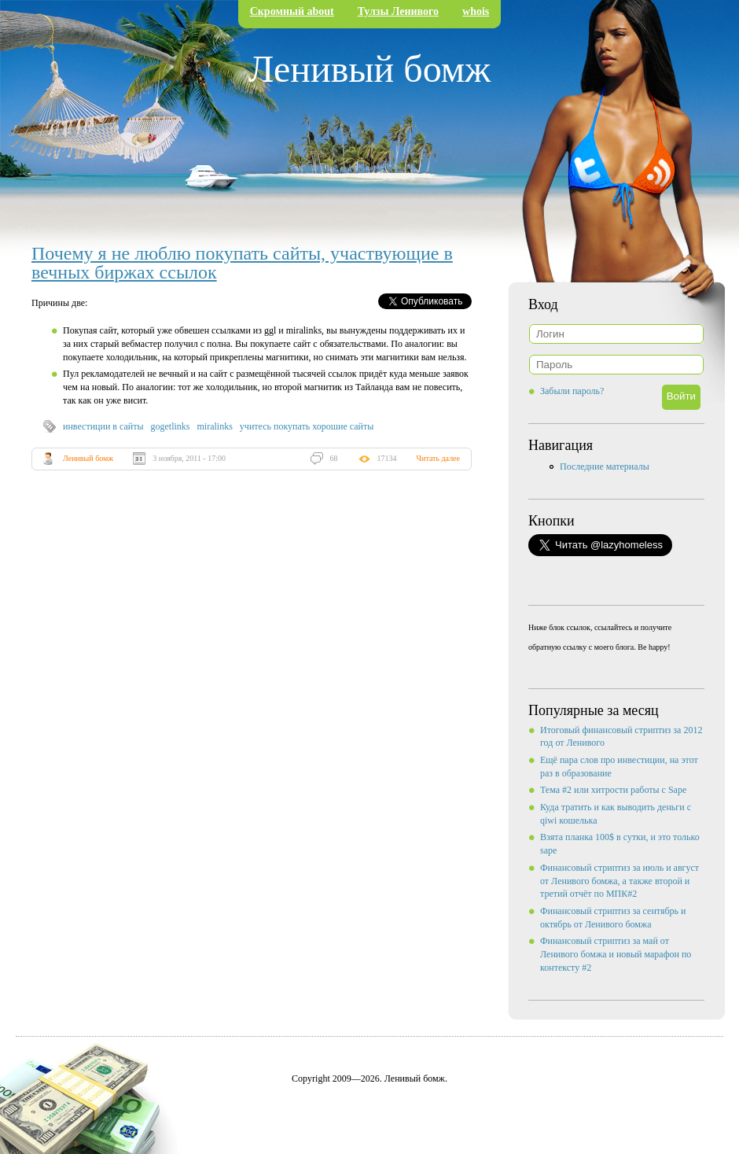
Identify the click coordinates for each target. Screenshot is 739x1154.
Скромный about (292, 11)
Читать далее (438, 458)
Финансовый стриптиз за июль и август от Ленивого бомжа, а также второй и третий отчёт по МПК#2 (619, 881)
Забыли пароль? (572, 390)
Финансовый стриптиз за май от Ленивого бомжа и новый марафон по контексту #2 (615, 954)
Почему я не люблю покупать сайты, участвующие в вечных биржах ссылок (242, 262)
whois (475, 11)
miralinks (215, 426)
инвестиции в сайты (103, 426)
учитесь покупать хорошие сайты (306, 426)
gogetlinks (170, 426)
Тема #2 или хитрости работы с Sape (613, 789)
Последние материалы (604, 466)
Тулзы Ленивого (398, 11)
